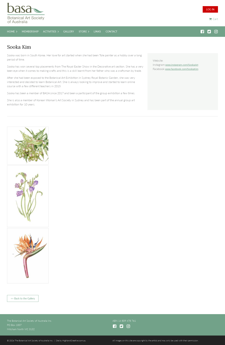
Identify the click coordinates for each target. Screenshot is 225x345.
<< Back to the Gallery (23, 298)
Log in (210, 9)
